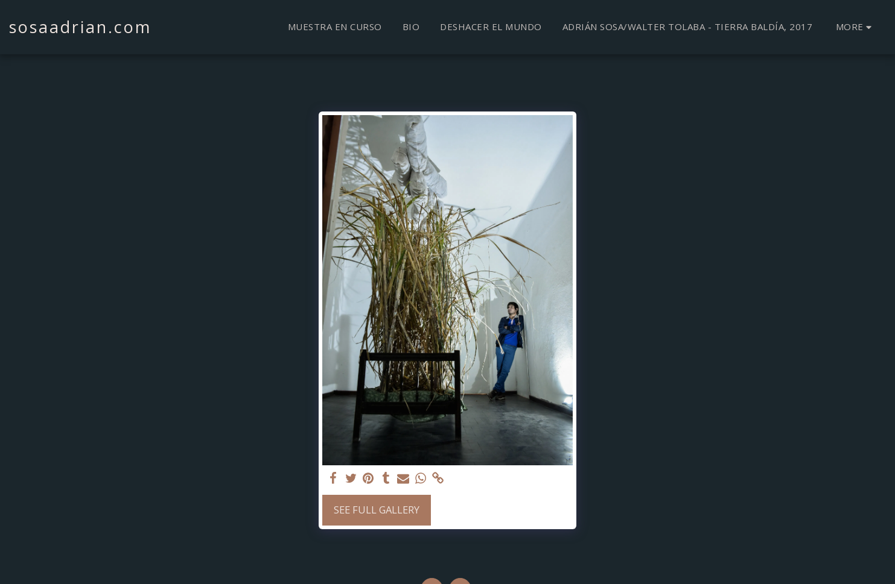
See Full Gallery (376, 509)
